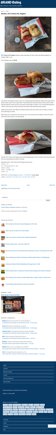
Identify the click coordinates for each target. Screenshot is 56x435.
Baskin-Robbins (17, 404)
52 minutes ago (33, 333)
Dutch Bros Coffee (7, 409)
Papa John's (29, 411)
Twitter (5, 423)
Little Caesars (49, 409)
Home (28, 185)
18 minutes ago (33, 322)
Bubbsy (4, 321)
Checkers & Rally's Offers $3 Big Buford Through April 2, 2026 (23, 264)
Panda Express (13, 411)
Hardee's (15, 409)
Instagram (5, 426)
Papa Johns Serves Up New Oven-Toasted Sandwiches (21, 237)
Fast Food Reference (8, 378)
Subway (5, 414)
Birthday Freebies (7, 371)
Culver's (15, 407)
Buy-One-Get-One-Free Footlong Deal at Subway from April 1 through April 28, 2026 (29, 250)
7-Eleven (5, 404)
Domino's (32, 407)
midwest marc (6, 331)
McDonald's (6, 411)
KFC (2, 55)
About (4, 365)
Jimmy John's (30, 409)
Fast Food (15, 177)
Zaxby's (34, 414)
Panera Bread (22, 411)
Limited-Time (26, 177)
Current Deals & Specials (15, 5)
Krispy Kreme (41, 409)
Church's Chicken (7, 407)
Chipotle (42, 404)
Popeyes (41, 411)
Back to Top (52, 426)
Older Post (52, 185)
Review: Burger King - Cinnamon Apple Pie (17, 244)
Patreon (25, 211)
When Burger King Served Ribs (10, 295)
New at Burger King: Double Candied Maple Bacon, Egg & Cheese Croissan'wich (28, 277)
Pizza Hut (35, 411)
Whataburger (22, 414)
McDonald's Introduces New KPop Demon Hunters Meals (15, 343)
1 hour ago (32, 338)
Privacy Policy (6, 381)
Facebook (5, 419)
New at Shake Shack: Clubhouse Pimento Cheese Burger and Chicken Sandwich (28, 270)
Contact (5, 375)
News (1, 5)
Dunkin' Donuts (40, 407)
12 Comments (27, 174)
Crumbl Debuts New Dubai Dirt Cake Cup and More (20, 284)
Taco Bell (10, 414)
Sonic (45, 411)
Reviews (6, 5)
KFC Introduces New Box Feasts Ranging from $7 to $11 (21, 224)
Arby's (10, 404)
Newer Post (4, 185)
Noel (3, 336)
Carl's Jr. (31, 404)
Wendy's (16, 414)
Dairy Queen (21, 407)
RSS (4, 429)
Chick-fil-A (36, 404)
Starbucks (50, 411)
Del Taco (27, 407)
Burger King (25, 404)
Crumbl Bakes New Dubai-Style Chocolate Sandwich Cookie (15, 322)
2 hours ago (42, 348)
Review (33, 177)
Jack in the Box (22, 409)
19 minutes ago (33, 328)
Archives (5, 368)
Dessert (8, 177)
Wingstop (28, 414)
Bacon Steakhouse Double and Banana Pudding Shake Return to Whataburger (27, 257)
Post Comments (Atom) (14, 188)
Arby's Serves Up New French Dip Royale (17, 230)
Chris (3, 326)
